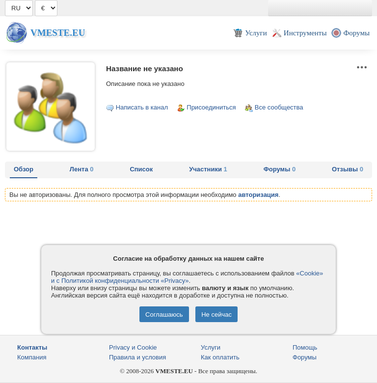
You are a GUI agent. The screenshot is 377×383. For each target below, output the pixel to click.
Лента (82, 169)
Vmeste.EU (57, 32)
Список (141, 169)
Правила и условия (137, 357)
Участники (208, 169)
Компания (32, 357)
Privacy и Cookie (133, 347)
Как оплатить (220, 357)
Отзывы (347, 169)
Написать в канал (142, 107)
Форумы (280, 169)
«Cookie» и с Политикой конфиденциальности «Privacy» (187, 277)
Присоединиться (211, 107)
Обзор (23, 169)
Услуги (210, 347)
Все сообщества (279, 107)
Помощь (305, 347)
